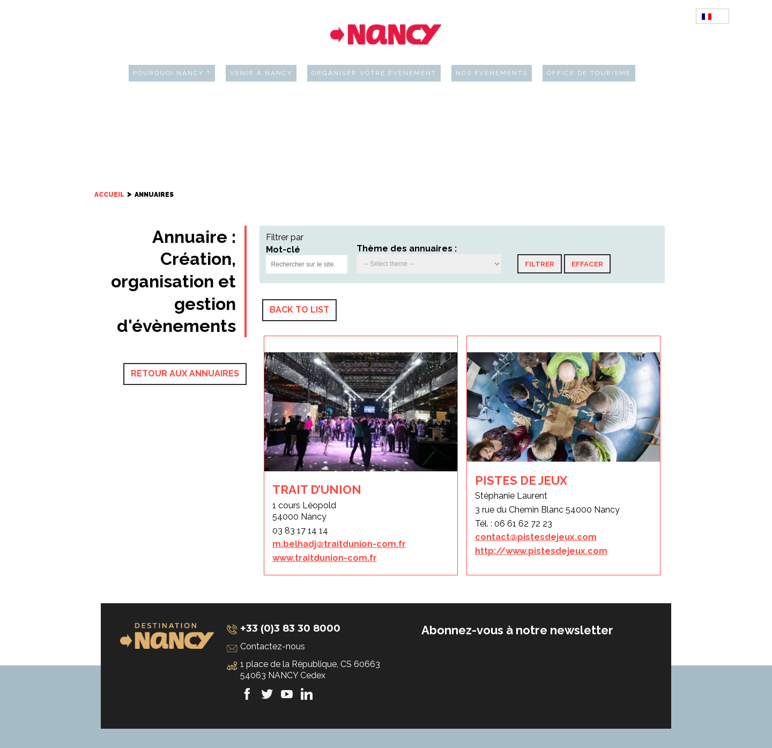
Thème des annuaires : (407, 248)
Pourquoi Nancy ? (172, 73)
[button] (539, 263)
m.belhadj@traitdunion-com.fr (339, 544)
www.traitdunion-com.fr (324, 558)
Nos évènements (492, 73)
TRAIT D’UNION (316, 490)
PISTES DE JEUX (521, 480)
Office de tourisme (589, 73)
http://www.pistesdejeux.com (541, 551)
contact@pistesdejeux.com (536, 537)
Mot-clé (283, 250)
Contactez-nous (272, 646)
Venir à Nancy (261, 73)
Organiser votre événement (373, 73)
